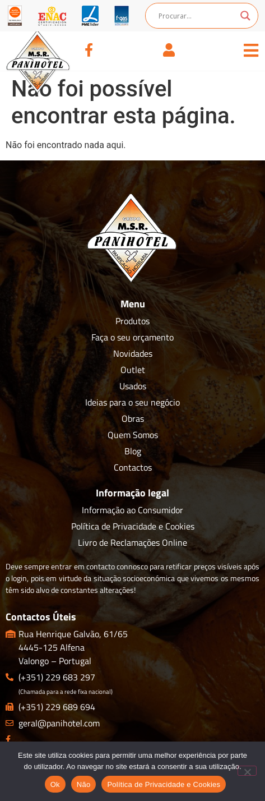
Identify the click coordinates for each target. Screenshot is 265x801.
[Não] (247, 771)
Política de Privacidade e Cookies (163, 784)
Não (84, 784)
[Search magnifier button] (245, 16)
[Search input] (197, 16)
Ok (55, 784)
